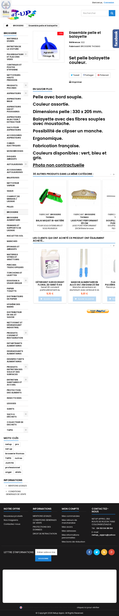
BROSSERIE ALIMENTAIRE (13, 218)
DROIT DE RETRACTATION (45, 533)
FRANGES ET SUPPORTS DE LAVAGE (14, 228)
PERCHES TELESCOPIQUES (15, 266)
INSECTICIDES (14, 398)
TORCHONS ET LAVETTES (14, 274)
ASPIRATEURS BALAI (14, 100)
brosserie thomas (14, 453)
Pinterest (103, 75)
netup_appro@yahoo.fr (105, 534)
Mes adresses (69, 530)
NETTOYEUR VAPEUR (13, 184)
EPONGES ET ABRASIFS (13, 248)
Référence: (74, 42)
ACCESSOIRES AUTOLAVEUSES (15, 171)
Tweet (75, 75)
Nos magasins (11, 520)
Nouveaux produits (13, 516)
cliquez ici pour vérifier (88, 607)
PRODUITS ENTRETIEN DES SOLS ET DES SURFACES (14, 370)
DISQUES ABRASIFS (12, 157)
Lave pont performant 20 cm (84, 222)
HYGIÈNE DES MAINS (13, 305)
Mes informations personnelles (70, 536)
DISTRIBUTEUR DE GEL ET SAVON (14, 315)
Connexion (109, 2)
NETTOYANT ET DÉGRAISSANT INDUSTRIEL (14, 325)
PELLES (10, 206)
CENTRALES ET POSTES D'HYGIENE (14, 67)
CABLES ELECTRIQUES (14, 144)
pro (17, 444)
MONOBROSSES (15, 151)
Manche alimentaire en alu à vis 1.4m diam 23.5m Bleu (84, 285)
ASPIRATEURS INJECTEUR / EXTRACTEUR (14, 119)
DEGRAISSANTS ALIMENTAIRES (15, 352)
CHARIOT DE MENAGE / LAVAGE (13, 199)
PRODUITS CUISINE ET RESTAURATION (15, 335)
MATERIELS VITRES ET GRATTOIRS (13, 257)
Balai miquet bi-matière (50, 220)
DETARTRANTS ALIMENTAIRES (14, 344)
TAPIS (10, 430)
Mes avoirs (67, 526)
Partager (88, 75)
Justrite (9, 462)
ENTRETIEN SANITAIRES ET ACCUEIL (14, 382)
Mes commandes (71, 516)
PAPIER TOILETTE (11, 289)
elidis (18, 472)
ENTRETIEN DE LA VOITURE (14, 47)
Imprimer (77, 82)
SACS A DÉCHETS (12, 415)
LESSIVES (11, 403)
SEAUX (10, 190)
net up (8, 448)
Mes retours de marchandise (69, 521)
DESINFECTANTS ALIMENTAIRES (15, 360)
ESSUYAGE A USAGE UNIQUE (14, 282)
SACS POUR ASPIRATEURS (14, 128)
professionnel (12, 467)
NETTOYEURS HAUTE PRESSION (13, 78)
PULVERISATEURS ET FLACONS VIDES (15, 57)
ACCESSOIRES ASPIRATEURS (14, 136)
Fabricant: (74, 46)
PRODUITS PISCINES (12, 86)
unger (8, 472)
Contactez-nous (12, 524)
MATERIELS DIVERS (12, 40)
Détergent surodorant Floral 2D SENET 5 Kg (50, 283)
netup (8, 444)
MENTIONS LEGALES (17, 485)
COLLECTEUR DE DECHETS (15, 423)
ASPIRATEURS (14, 93)
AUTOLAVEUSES (15, 164)
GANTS (10, 408)
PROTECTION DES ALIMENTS (14, 391)
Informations (13, 480)
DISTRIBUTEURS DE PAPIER (15, 297)
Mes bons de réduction (73, 541)
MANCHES (12, 241)
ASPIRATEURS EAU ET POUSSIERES (14, 109)
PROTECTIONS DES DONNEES (42, 528)
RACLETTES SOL (15, 235)
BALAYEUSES (13, 177)
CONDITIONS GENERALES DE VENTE (16, 493)
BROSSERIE (12, 212)
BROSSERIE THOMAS (90, 46)
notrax (18, 458)
